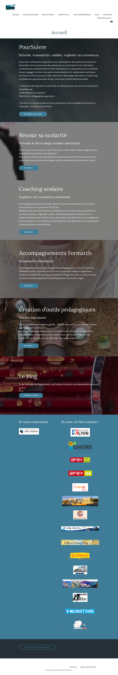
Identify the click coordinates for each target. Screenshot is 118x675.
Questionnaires (104, 18)
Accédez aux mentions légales (37, 647)
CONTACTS (107, 15)
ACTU (97, 15)
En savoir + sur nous (33, 114)
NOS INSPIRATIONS (82, 15)
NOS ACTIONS (48, 15)
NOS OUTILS (63, 15)
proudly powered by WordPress (58, 670)
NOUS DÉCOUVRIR (30, 15)
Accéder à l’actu (31, 395)
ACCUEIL (15, 15)
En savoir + (29, 168)
